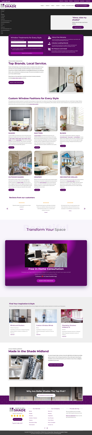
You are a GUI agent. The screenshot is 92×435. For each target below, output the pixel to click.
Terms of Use (56, 432)
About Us (61, 1)
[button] (85, 209)
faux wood (70, 137)
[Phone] (18, 46)
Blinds (37, 327)
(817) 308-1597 (18, 423)
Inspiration (82, 1)
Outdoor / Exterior (33, 418)
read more (12, 334)
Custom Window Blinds (44, 325)
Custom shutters (37, 135)
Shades (30, 413)
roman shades (19, 140)
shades (13, 78)
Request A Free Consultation (46, 280)
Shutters (64, 329)
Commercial (76, 1)
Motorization (32, 424)
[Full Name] (18, 42)
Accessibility (61, 432)
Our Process (51, 418)
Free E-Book (51, 420)
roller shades (12, 138)
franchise (59, 433)
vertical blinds (77, 137)
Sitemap (65, 432)
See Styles (11, 147)
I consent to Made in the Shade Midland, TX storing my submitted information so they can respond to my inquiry (26, 49)
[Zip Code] (35, 46)
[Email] (35, 42)
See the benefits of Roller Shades (45, 395)
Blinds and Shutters (17, 325)
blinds (17, 78)
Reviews (66, 1)
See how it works (78, 27)
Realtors (71, 1)
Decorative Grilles (33, 422)
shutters (20, 78)
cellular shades (18, 138)
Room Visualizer (51, 422)
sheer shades (24, 138)
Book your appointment (71, 415)
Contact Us (88, 1)
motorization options (34, 104)
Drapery (31, 420)
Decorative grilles (71, 181)
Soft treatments (43, 182)
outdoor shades (20, 182)
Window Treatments (14, 327)
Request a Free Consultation (27, 53)
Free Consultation (17, 419)
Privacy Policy (50, 432)
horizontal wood (63, 137)
